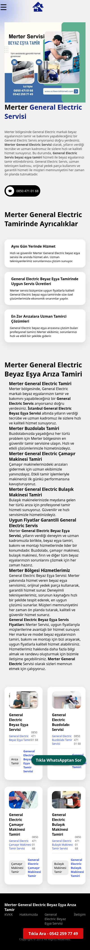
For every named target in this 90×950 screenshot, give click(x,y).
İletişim (80, 914)
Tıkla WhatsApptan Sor (58, 760)
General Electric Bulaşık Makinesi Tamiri (77, 868)
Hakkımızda (28, 914)
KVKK (8, 914)
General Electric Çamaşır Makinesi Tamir (34, 868)
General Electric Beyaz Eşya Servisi (55, 918)
